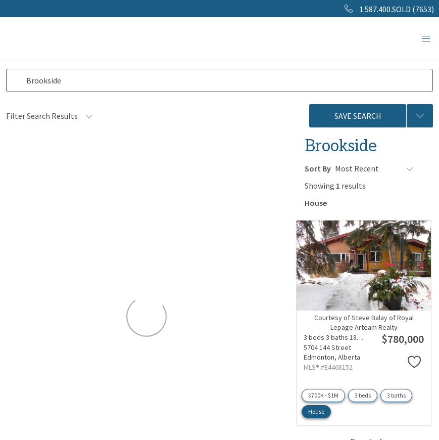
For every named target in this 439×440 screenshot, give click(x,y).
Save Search (357, 116)
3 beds (363, 394)
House (316, 410)
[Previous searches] (420, 115)
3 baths (396, 394)
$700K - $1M (323, 394)
